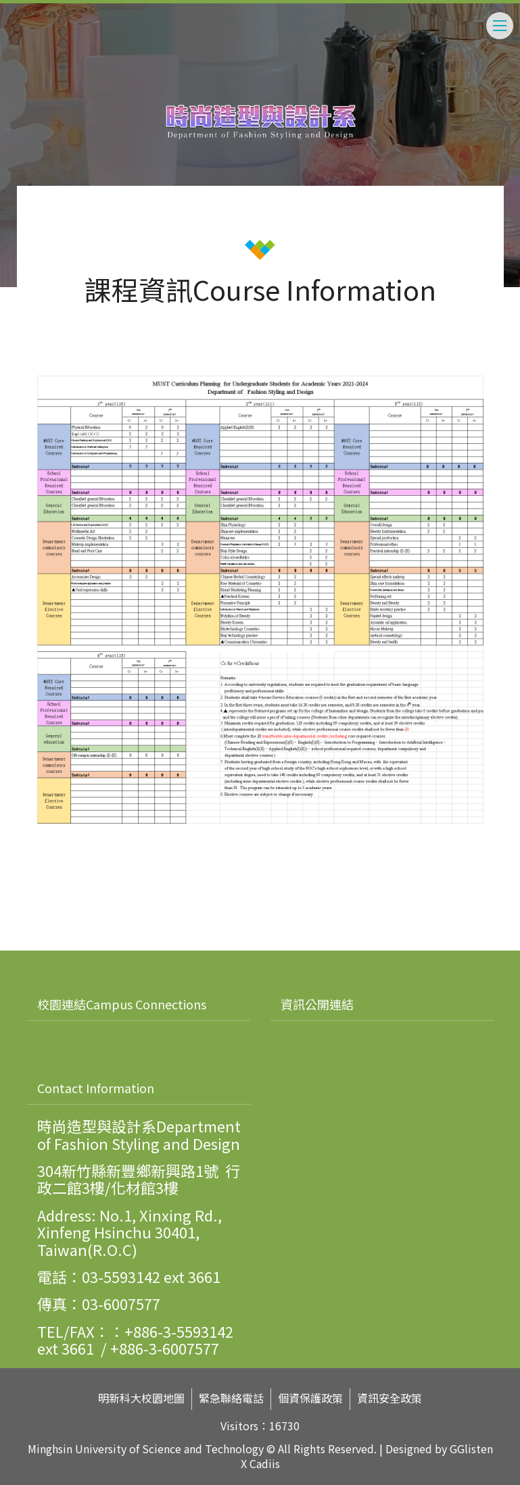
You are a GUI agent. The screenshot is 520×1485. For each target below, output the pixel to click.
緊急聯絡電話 (231, 1398)
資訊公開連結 (317, 1004)
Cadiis (265, 1463)
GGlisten (471, 1448)
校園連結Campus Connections (121, 1004)
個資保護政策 (310, 1398)
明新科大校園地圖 (141, 1398)
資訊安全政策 (389, 1398)
